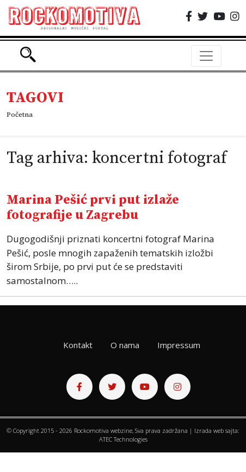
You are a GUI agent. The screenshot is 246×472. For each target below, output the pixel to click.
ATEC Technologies (123, 439)
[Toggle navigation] (206, 56)
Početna (20, 114)
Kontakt (78, 344)
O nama (124, 344)
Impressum (178, 344)
